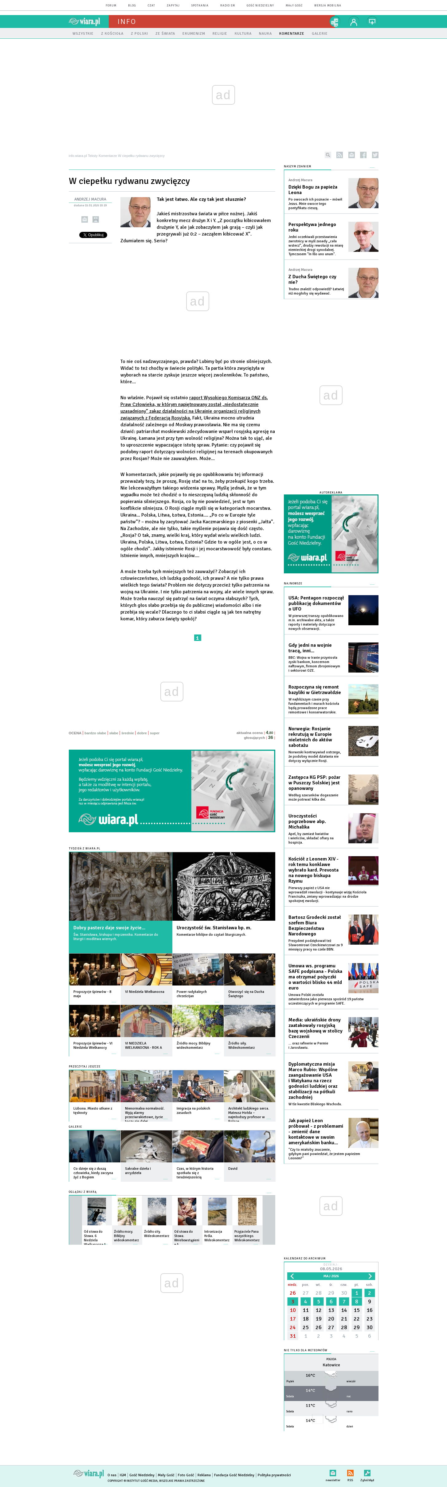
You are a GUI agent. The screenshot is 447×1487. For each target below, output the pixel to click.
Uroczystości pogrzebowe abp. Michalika (307, 821)
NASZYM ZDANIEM (297, 166)
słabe (113, 733)
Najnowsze (293, 583)
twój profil (353, 21)
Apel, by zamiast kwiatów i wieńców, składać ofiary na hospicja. (311, 838)
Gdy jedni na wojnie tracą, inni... (310, 648)
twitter (375, 155)
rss (339, 155)
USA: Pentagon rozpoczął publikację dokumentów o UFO (316, 603)
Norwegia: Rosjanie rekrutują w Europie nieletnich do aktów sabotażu (310, 737)
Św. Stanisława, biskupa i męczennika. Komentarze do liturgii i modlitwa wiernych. (115, 936)
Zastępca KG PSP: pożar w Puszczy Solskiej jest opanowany (314, 783)
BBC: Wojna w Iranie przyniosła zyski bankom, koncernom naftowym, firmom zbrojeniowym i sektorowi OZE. (314, 664)
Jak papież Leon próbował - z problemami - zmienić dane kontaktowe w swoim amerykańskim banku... (315, 1131)
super (154, 733)
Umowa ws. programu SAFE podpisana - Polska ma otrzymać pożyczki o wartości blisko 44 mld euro (315, 977)
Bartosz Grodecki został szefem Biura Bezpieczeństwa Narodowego (314, 926)
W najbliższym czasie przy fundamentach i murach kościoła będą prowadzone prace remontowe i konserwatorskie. (313, 706)
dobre (142, 733)
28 (319, 1293)
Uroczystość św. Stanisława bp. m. (214, 928)
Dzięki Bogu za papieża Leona (312, 189)
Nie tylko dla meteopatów (305, 1350)
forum (111, 5)
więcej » (114, 999)
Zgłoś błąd (367, 1472)
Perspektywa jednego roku (312, 227)
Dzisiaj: (331, 1267)
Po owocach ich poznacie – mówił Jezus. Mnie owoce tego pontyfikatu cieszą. (315, 203)
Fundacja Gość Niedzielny (234, 1475)
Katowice (331, 1365)
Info (126, 21)
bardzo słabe (95, 733)
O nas (112, 1475)
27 (306, 1293)
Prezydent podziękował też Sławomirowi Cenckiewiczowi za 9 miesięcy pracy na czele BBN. (315, 945)
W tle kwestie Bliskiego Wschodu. (315, 1104)
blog (132, 5)
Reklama (204, 1475)
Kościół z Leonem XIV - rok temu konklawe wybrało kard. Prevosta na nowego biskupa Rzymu (313, 870)
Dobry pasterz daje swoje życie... (109, 928)
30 (344, 1293)
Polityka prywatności (274, 1475)
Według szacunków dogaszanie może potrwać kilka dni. (313, 797)
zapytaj (173, 5)
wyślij (84, 219)
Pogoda (331, 1359)
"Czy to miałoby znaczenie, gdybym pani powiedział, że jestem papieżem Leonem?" (324, 1154)
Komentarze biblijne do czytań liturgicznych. (211, 934)
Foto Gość (186, 1475)
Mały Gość (294, 5)
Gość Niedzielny (260, 5)
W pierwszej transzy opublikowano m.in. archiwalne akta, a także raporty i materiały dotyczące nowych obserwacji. (315, 622)
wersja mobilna (327, 5)
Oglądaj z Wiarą (83, 1192)
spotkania (200, 5)
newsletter (351, 155)
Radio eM (227, 5)
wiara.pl (89, 21)
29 (331, 1293)
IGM (123, 1475)
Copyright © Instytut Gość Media (133, 1481)
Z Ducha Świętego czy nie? (312, 279)
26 (293, 1293)
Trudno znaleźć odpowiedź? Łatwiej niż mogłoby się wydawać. (316, 291)
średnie (127, 733)
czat (151, 5)
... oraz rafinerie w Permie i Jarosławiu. (308, 1045)
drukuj (95, 219)
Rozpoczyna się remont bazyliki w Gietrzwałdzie (314, 689)
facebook (363, 155)
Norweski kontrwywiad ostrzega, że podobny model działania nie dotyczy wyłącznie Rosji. (314, 756)
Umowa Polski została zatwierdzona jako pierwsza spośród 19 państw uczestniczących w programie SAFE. (326, 999)
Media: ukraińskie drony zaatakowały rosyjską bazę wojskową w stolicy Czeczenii (315, 1028)
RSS (350, 1472)
